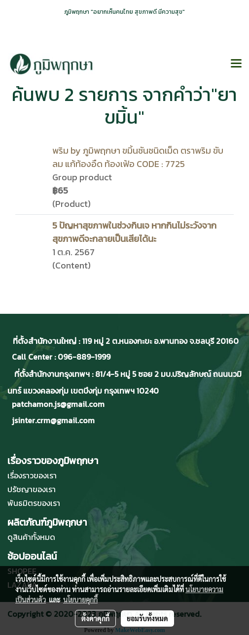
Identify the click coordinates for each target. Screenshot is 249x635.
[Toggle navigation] (236, 64)
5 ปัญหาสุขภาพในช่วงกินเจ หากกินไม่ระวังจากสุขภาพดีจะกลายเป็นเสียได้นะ (134, 232)
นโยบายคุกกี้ (80, 599)
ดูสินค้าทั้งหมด (31, 537)
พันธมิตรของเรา (33, 503)
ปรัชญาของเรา (31, 489)
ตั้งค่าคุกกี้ (95, 618)
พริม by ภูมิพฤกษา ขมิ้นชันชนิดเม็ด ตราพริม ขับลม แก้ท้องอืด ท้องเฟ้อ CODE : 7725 (137, 157)
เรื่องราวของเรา (32, 475)
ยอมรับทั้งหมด (147, 618)
